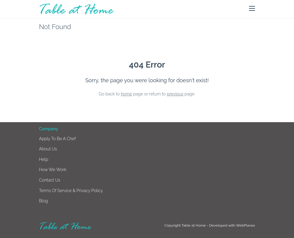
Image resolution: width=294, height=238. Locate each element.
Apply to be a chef (57, 138)
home (126, 94)
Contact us (49, 180)
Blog (43, 200)
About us (48, 148)
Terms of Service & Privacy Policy (71, 190)
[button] (252, 9)
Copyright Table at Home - (186, 225)
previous (175, 94)
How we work (52, 169)
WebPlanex (245, 225)
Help (43, 159)
